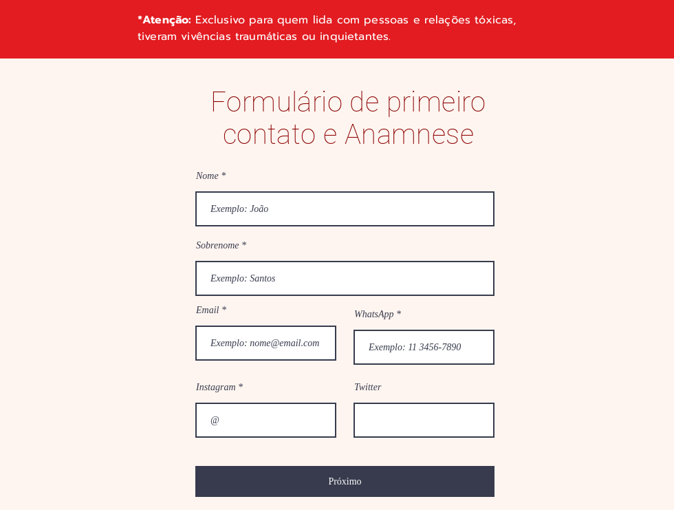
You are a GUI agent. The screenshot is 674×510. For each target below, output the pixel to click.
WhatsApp (374, 314)
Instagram (216, 387)
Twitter (367, 387)
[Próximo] (344, 481)
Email (207, 310)
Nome (207, 176)
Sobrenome (217, 246)
